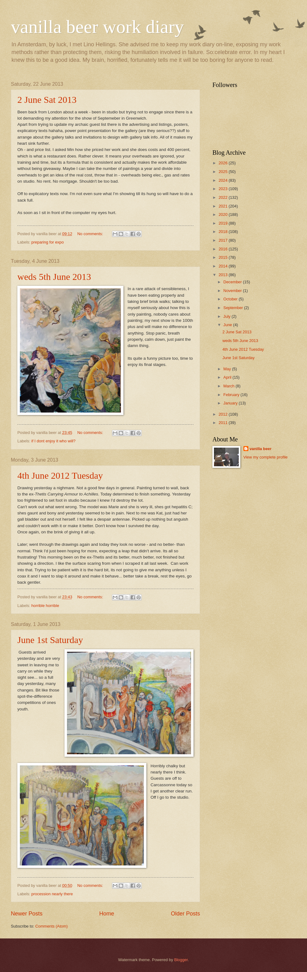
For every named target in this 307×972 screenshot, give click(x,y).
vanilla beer (261, 448)
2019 (224, 223)
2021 (224, 206)
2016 (224, 249)
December (233, 282)
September (233, 307)
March (229, 386)
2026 (224, 163)
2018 (224, 231)
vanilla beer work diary (97, 26)
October (230, 299)
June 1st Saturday (50, 640)
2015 (224, 257)
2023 (224, 188)
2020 (224, 214)
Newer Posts (26, 913)
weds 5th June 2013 (54, 277)
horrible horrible (45, 605)
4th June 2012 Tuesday (60, 475)
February (231, 394)
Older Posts (185, 913)
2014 (224, 266)
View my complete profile (265, 457)
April (227, 377)
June (228, 324)
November (233, 290)
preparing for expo (47, 242)
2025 (224, 171)
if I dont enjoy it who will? (53, 441)
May (227, 369)
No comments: (90, 233)
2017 (224, 240)
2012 (224, 414)
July (227, 316)
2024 (224, 180)
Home (106, 913)
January (230, 403)
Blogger (181, 959)
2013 (224, 274)
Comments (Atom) (51, 926)
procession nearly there (52, 894)
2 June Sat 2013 (47, 99)
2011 (224, 422)
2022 (224, 197)
